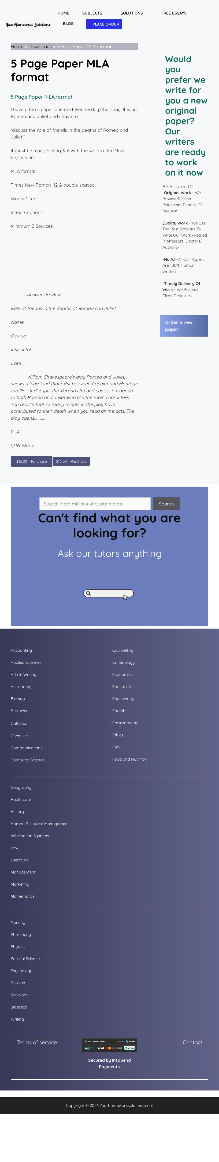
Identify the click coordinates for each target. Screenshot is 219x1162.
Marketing (20, 884)
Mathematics (23, 896)
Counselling (122, 650)
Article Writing (23, 674)
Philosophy (21, 934)
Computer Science (27, 759)
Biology (18, 698)
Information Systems (30, 835)
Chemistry (20, 735)
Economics (122, 674)
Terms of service (37, 1042)
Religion (18, 982)
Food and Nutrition (129, 759)
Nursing (18, 922)
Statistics (19, 1007)
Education (121, 686)
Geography (21, 787)
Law (14, 847)
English (118, 710)
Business (19, 710)
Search (166, 504)
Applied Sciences (26, 662)
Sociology (20, 994)
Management (23, 872)
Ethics (117, 734)
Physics (18, 946)
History (17, 811)
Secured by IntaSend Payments (109, 1063)
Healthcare (21, 799)
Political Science (25, 958)
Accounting (21, 650)
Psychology (21, 970)
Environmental (125, 722)
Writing (17, 1019)
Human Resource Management (40, 823)
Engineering (123, 698)
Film (116, 747)
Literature (20, 859)
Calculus (19, 723)
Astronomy (21, 686)
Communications (26, 747)
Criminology (123, 662)
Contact (192, 1042)
